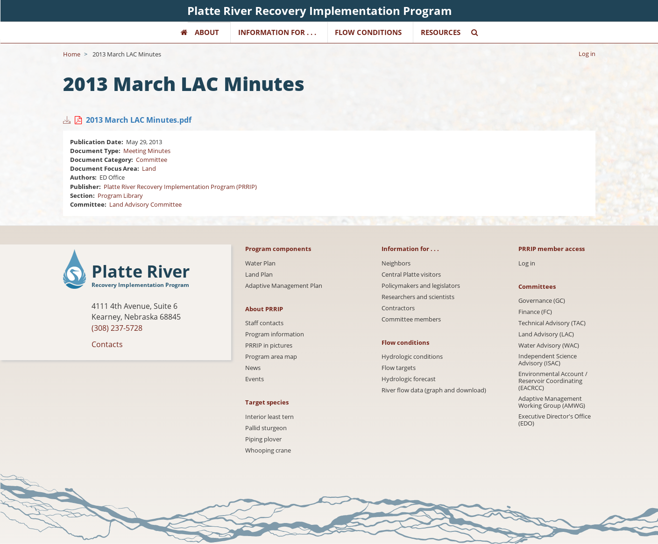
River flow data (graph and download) (434, 390)
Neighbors (396, 263)
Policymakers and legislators (421, 285)
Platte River (141, 272)
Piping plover (263, 439)
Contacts (107, 344)
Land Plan (259, 274)
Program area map (271, 356)
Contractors (398, 308)
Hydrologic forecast (409, 379)
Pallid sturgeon (266, 428)
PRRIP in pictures (268, 345)
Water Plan (260, 263)
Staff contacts (264, 323)
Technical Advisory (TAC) (552, 323)
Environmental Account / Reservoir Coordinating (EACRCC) (552, 380)
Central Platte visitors (411, 274)
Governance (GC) (541, 300)
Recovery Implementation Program (140, 285)
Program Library (120, 195)
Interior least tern (269, 416)
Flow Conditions (368, 32)
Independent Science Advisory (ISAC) (547, 360)
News (253, 367)
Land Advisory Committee (145, 204)
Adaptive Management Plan (283, 285)
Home (71, 54)
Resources (440, 32)
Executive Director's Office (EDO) (554, 420)
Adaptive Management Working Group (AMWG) (551, 402)
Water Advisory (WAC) (548, 345)
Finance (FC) (535, 311)
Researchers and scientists (418, 296)
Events (254, 379)
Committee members (411, 319)
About (207, 32)
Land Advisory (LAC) (546, 334)
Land (149, 168)
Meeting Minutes (146, 150)
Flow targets (399, 367)
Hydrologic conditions (412, 356)
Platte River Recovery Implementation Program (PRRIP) (180, 186)
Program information (274, 334)
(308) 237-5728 (117, 328)
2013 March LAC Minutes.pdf (138, 120)
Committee (151, 159)
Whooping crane (268, 450)
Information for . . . (277, 32)
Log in (587, 53)
